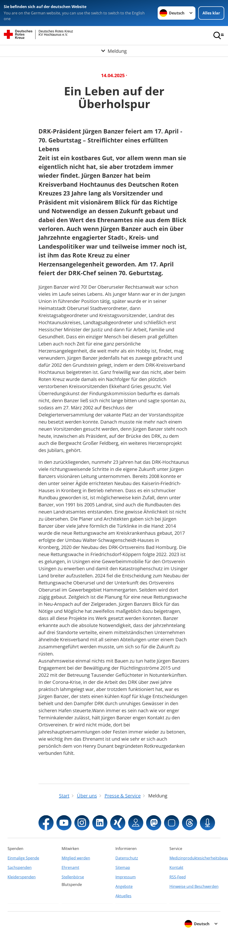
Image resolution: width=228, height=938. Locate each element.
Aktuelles (123, 895)
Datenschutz (126, 858)
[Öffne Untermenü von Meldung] (114, 51)
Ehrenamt (70, 867)
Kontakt (176, 867)
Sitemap (122, 867)
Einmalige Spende (23, 858)
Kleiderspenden (22, 877)
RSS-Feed (177, 877)
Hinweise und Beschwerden (194, 886)
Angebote (124, 886)
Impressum (125, 877)
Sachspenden (20, 867)
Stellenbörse (73, 877)
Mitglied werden (76, 858)
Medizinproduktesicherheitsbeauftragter (195, 858)
